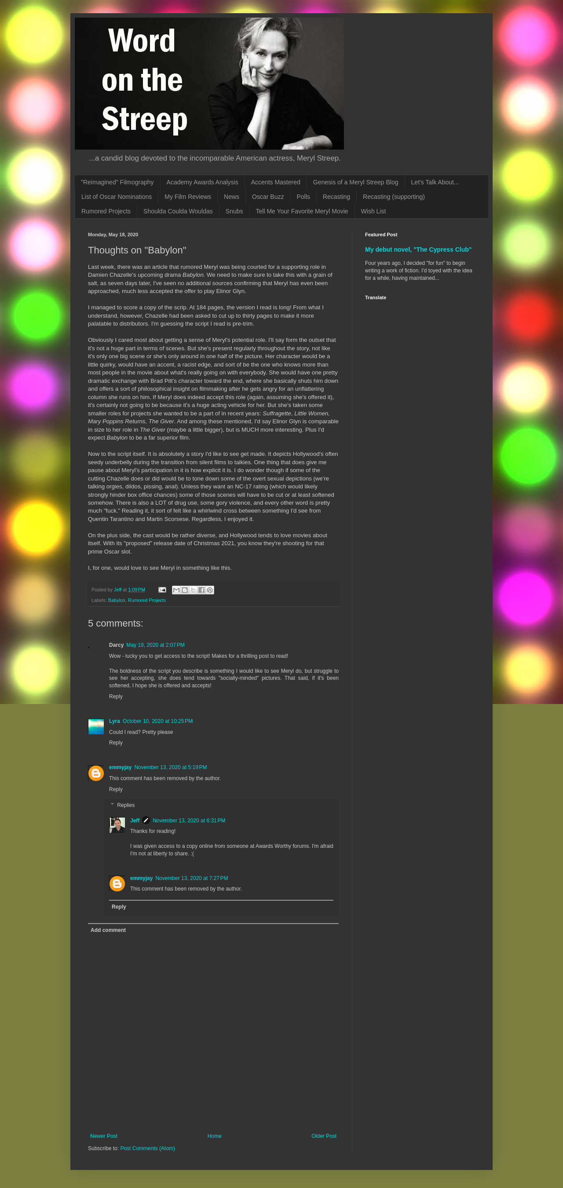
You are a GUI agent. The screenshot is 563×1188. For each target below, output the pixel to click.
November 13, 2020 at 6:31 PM (189, 821)
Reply (116, 696)
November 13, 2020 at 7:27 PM (191, 878)
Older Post (323, 1136)
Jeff (134, 821)
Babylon (116, 600)
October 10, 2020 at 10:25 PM (158, 721)
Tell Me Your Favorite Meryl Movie (302, 211)
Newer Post (103, 1136)
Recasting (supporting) (394, 196)
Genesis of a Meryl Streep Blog (355, 182)
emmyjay (120, 767)
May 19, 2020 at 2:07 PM (155, 645)
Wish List (373, 211)
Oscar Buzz (268, 196)
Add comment (108, 930)
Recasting (336, 196)
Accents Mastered (275, 182)
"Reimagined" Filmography (117, 182)
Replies (126, 805)
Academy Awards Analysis (202, 182)
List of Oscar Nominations (116, 196)
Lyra (114, 721)
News (231, 196)
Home (215, 1136)
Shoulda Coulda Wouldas (178, 211)
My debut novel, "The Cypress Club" (418, 249)
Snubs (234, 211)
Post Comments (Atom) (147, 1148)
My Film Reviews (188, 196)
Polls (303, 196)
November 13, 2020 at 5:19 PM (170, 767)
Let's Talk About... (435, 182)
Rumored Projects (106, 211)
